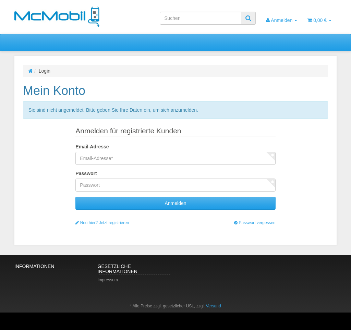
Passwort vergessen (254, 222)
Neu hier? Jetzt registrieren (102, 222)
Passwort (86, 173)
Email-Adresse (92, 146)
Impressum (108, 280)
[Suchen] (200, 18)
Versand (213, 306)
